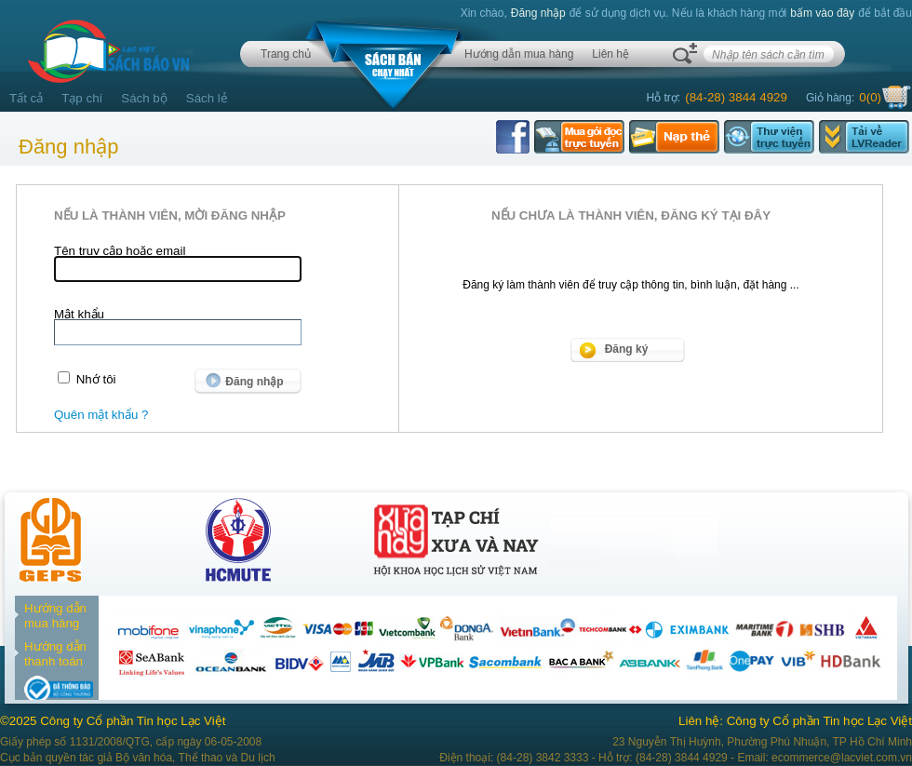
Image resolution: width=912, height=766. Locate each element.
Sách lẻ (207, 98)
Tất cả (26, 98)
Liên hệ (610, 53)
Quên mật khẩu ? (101, 415)
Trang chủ (286, 53)
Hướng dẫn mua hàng (518, 53)
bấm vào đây (822, 13)
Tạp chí (81, 98)
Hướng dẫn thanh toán (55, 653)
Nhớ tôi (96, 379)
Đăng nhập (538, 13)
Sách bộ (144, 98)
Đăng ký (627, 349)
